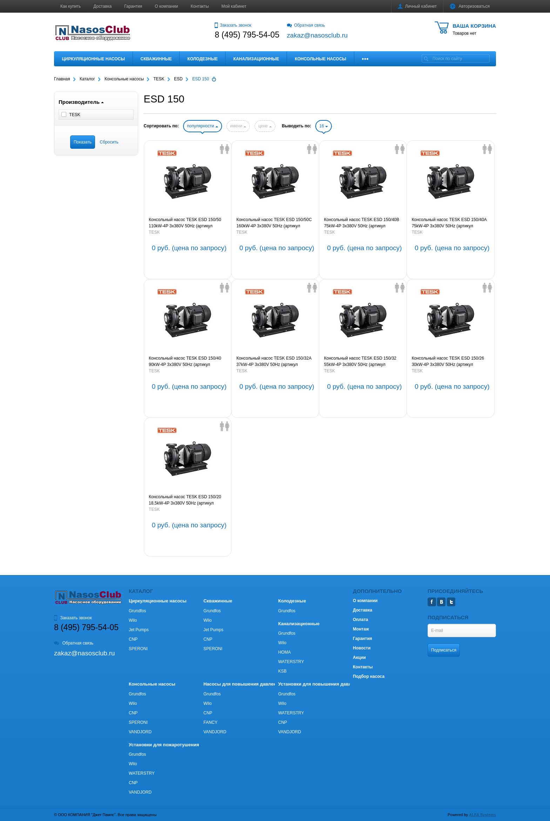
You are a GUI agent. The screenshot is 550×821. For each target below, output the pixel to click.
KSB (282, 671)
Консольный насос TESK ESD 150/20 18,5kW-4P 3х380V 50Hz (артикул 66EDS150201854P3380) (185, 500)
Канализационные (256, 58)
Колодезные (202, 58)
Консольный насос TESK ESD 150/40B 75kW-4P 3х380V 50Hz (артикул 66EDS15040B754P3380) (361, 223)
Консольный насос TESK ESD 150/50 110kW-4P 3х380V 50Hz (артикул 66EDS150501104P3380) (185, 223)
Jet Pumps (139, 629)
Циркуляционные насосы (93, 58)
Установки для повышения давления (320, 684)
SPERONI (138, 648)
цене (264, 126)
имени (238, 126)
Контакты (200, 6)
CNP (133, 639)
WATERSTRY (291, 661)
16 (323, 126)
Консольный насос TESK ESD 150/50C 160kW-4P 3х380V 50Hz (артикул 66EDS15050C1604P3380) (274, 223)
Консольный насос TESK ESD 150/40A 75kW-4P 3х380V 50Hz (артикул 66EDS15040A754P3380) (449, 223)
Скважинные (156, 58)
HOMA (284, 652)
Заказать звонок (233, 25)
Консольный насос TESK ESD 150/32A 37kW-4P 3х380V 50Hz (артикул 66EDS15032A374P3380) (273, 362)
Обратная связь (306, 25)
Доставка (103, 6)
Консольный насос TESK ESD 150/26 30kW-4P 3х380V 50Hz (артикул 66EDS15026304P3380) (448, 362)
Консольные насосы (320, 58)
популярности (202, 126)
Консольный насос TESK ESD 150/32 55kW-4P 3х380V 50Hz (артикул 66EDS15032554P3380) (360, 362)
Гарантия (133, 6)
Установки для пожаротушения (164, 744)
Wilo (133, 620)
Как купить (70, 6)
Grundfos (137, 610)
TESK (154, 232)
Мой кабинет (233, 6)
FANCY (210, 722)
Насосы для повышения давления (242, 684)
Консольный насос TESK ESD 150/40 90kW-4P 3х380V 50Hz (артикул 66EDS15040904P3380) (185, 362)
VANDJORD (140, 731)
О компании (166, 6)
